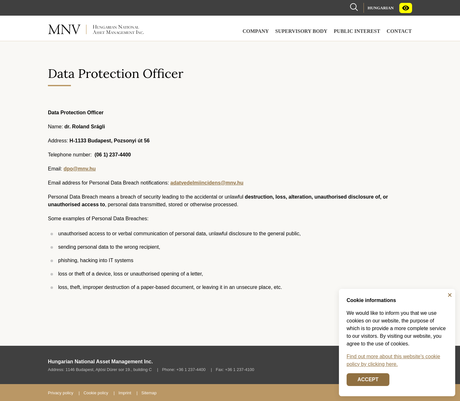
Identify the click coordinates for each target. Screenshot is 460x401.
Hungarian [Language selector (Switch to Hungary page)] (381, 7)
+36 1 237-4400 (190, 369)
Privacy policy (60, 392)
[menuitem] (381, 8)
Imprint (125, 392)
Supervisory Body (301, 31)
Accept (368, 379)
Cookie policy (95, 392)
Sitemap (149, 392)
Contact (399, 31)
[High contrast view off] (405, 8)
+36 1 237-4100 (239, 369)
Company (255, 31)
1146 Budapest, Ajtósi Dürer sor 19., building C (108, 369)
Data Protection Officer (115, 73)
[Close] (450, 295)
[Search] (354, 6)
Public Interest (357, 31)
